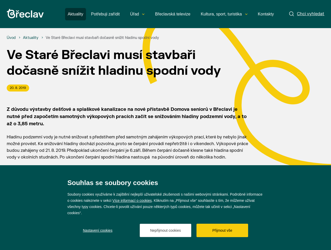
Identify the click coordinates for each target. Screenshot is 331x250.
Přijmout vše (222, 230)
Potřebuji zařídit (105, 14)
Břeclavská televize (172, 14)
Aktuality (75, 14)
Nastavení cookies (97, 230)
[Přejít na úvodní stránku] (25, 13)
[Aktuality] (30, 38)
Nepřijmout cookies (165, 230)
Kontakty (266, 14)
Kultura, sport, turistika (224, 14)
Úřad (137, 14)
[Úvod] (11, 38)
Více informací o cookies (132, 200)
